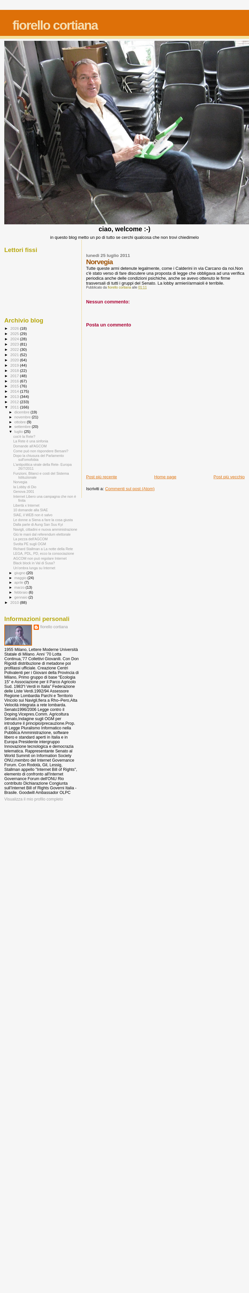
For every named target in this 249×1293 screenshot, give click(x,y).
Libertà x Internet (26, 505)
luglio (19, 432)
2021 (15, 354)
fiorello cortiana (55, 25)
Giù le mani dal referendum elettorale (42, 534)
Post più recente (101, 476)
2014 (15, 391)
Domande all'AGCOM (30, 446)
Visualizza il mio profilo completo (33, 799)
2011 (15, 407)
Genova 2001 (23, 491)
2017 (15, 376)
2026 (15, 328)
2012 (15, 402)
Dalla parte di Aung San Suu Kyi (38, 524)
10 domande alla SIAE (30, 510)
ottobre (21, 422)
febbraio (22, 592)
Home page (165, 476)
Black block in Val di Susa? (34, 563)
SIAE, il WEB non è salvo (32, 515)
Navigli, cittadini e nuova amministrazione (45, 529)
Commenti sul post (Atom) (130, 488)
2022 (15, 349)
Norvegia (20, 482)
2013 (15, 396)
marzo (20, 587)
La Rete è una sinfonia (30, 441)
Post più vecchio (229, 476)
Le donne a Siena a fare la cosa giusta (43, 520)
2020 (15, 360)
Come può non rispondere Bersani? (40, 451)
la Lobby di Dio (24, 487)
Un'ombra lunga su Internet (34, 568)
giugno (21, 573)
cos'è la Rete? (24, 436)
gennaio (22, 597)
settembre (23, 427)
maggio (21, 578)
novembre (23, 417)
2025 (15, 333)
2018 (15, 370)
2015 (15, 386)
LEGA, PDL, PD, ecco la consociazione (43, 553)
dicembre (23, 412)
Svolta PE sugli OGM (29, 544)
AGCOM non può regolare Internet (40, 558)
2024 (15, 339)
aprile (19, 582)
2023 (15, 344)
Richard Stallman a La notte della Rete (43, 549)
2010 (15, 602)
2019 (15, 365)
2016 (15, 381)
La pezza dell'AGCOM (30, 539)
